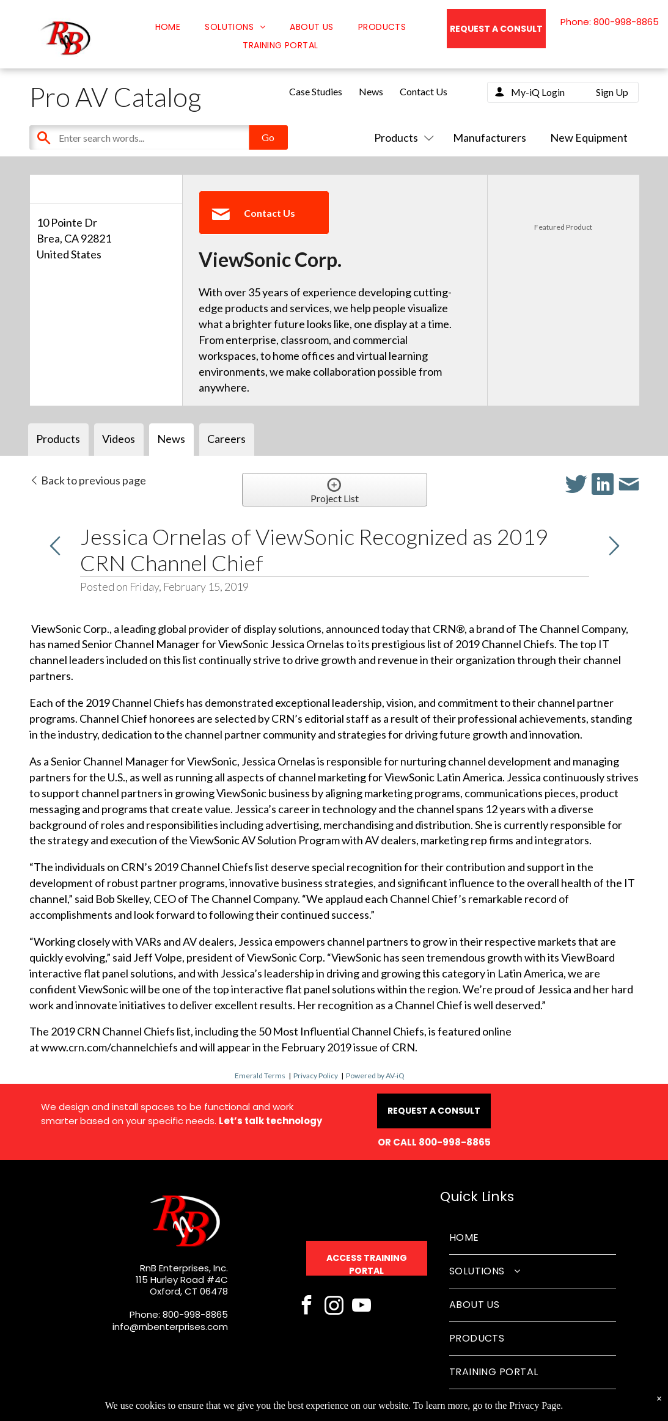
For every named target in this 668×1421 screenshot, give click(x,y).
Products (401, 137)
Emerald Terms (260, 1075)
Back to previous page (87, 480)
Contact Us (423, 91)
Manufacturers (489, 137)
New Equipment (589, 137)
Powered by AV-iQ (375, 1075)
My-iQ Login (538, 92)
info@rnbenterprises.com (170, 1326)
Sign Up (612, 92)
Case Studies (315, 91)
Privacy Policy (315, 1075)
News (371, 91)
